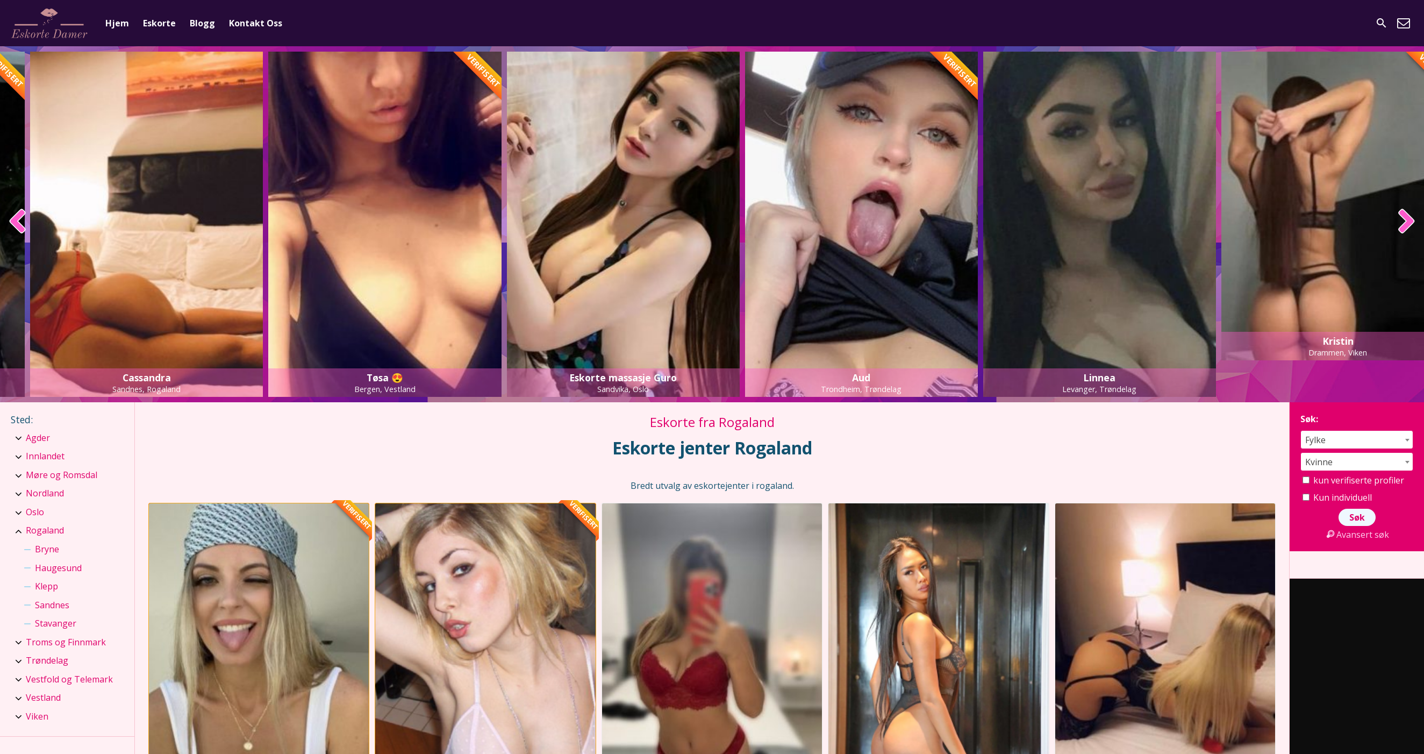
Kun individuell (1337, 497)
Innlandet (45, 456)
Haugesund (58, 568)
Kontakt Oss (255, 23)
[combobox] (1356, 439)
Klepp (46, 586)
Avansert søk (1357, 534)
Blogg (202, 23)
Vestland (43, 697)
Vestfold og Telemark (69, 679)
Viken (37, 716)
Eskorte (159, 23)
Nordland (45, 493)
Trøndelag (47, 660)
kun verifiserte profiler (1353, 480)
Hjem (117, 23)
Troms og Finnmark (66, 642)
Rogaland (45, 530)
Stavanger (55, 623)
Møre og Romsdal (61, 475)
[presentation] (18, 222)
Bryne (47, 549)
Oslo (35, 512)
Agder (38, 438)
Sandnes (52, 605)
